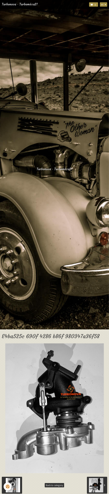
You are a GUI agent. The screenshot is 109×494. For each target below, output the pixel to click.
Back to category (54, 485)
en (102, 4)
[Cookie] (8, 487)
